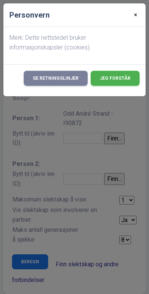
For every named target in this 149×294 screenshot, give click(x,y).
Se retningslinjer (56, 78)
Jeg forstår (115, 78)
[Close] (136, 15)
